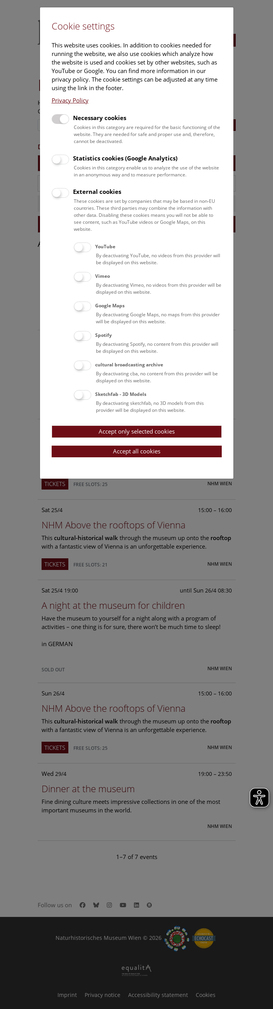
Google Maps (110, 305)
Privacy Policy (70, 100)
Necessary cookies (99, 118)
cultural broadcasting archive (129, 364)
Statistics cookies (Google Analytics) (125, 158)
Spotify (103, 335)
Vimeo (102, 276)
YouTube (105, 246)
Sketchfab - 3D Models (120, 394)
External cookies (97, 191)
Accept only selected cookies (137, 431)
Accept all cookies (136, 451)
